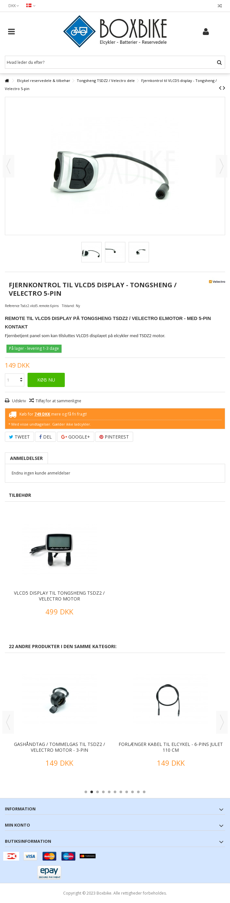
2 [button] (91, 792)
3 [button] (97, 792)
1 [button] (86, 792)
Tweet (19, 437)
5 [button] (109, 792)
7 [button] (121, 792)
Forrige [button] (8, 166)
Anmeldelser (26, 458)
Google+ (75, 437)
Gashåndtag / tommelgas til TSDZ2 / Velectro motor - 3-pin (59, 747)
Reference (12, 305)
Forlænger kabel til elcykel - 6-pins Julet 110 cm (171, 747)
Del (45, 437)
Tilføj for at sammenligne (58, 401)
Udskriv (18, 401)
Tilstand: (68, 305)
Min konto (17, 825)
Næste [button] (221, 166)
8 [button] (126, 792)
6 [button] (115, 792)
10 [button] (138, 792)
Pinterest (114, 437)
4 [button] (103, 792)
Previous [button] (8, 722)
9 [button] (132, 792)
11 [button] (144, 792)
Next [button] (222, 722)
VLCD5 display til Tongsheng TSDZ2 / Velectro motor (59, 596)
